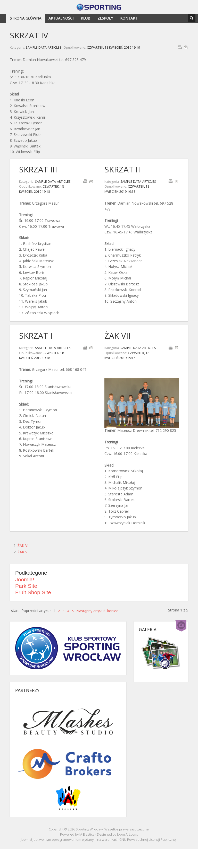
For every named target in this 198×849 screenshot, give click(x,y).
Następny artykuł (90, 610)
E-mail (186, 47)
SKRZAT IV (29, 35)
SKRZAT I (36, 335)
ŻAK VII (117, 335)
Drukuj (180, 47)
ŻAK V (22, 551)
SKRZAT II (122, 169)
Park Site (26, 586)
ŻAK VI (23, 545)
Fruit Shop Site (33, 592)
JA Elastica (86, 834)
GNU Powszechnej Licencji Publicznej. (148, 839)
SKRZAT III (38, 169)
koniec (112, 610)
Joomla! (24, 579)
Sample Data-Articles (43, 47)
